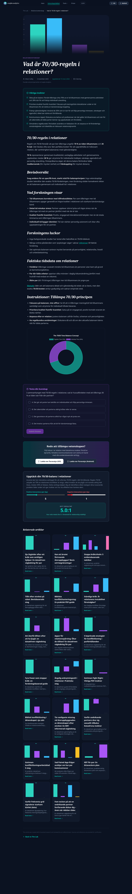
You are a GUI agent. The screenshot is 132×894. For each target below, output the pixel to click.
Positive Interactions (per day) (37, 492)
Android (123, 3)
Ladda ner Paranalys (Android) (80, 461)
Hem (42, 3)
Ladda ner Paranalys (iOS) (49, 461)
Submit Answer (35, 431)
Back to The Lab (30, 837)
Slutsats (30, 286)
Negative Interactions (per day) (78, 492)
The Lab (25, 11)
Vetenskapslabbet (54, 3)
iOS (113, 3)
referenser (83, 243)
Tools (65, 3)
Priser (73, 3)
